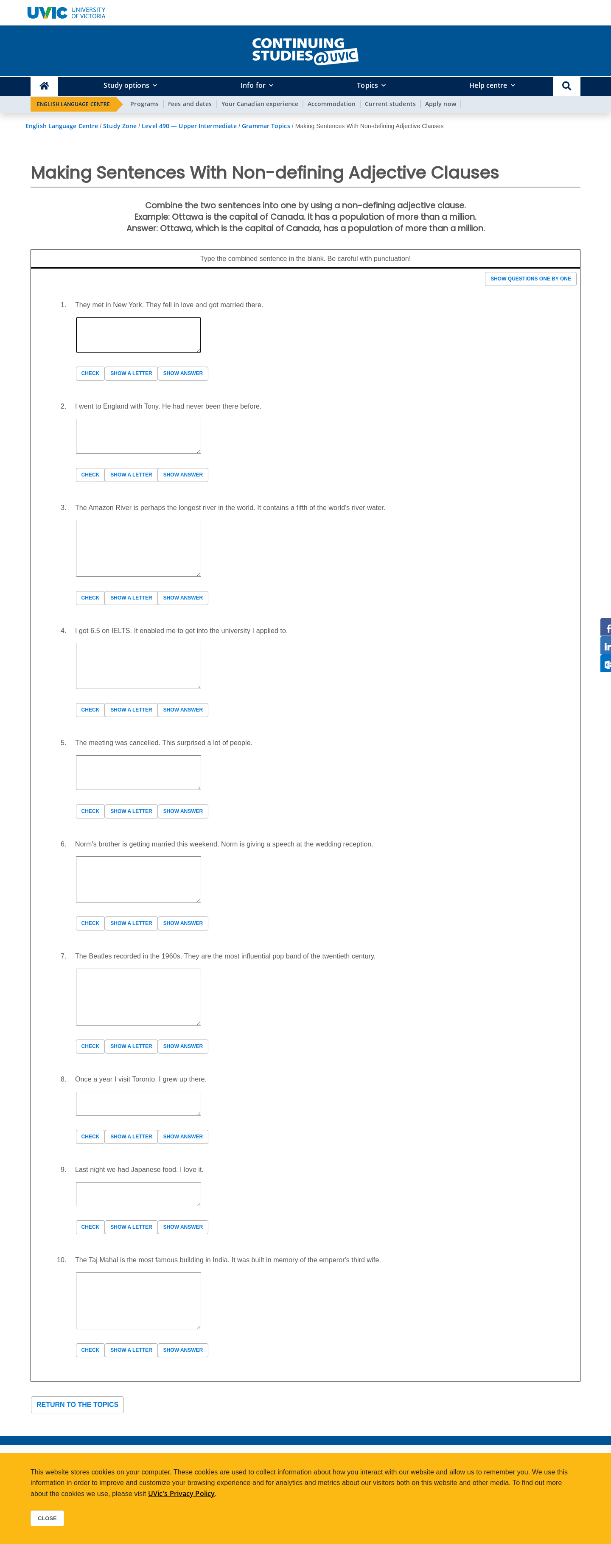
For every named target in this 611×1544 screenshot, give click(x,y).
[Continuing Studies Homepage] (44, 86)
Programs (144, 104)
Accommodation (332, 104)
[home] (305, 50)
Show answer (183, 373)
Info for (253, 85)
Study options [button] (126, 85)
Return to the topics (77, 1404)
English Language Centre (73, 104)
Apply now (440, 104)
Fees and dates (190, 104)
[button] (566, 86)
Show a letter (131, 373)
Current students (390, 104)
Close (47, 1518)
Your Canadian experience (259, 104)
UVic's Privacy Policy (181, 1493)
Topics (367, 85)
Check (90, 373)
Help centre (488, 85)
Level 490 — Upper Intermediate (189, 126)
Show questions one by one (530, 279)
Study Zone (120, 126)
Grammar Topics (266, 126)
